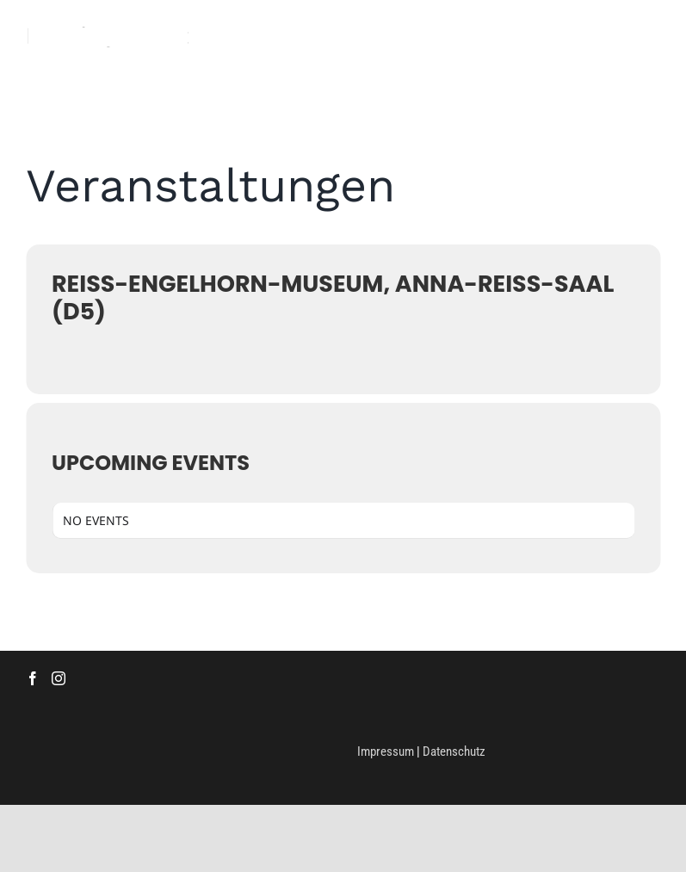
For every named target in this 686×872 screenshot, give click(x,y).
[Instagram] (58, 678)
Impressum (385, 751)
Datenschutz (454, 751)
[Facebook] (33, 678)
